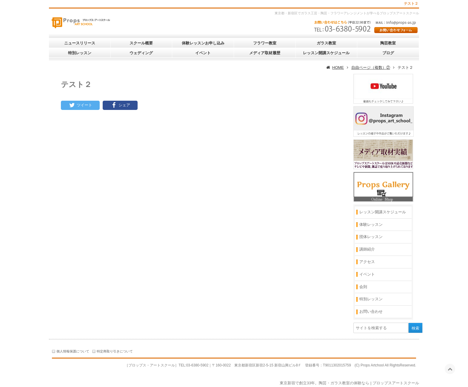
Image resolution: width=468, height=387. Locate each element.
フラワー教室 (264, 43)
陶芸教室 (388, 43)
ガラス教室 (326, 43)
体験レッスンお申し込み (203, 43)
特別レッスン (79, 53)
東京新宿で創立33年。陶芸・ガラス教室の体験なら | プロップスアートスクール (349, 383)
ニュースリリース (79, 43)
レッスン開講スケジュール (326, 53)
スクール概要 (141, 43)
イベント (203, 53)
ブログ (388, 53)
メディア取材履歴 (264, 53)
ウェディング (141, 53)
